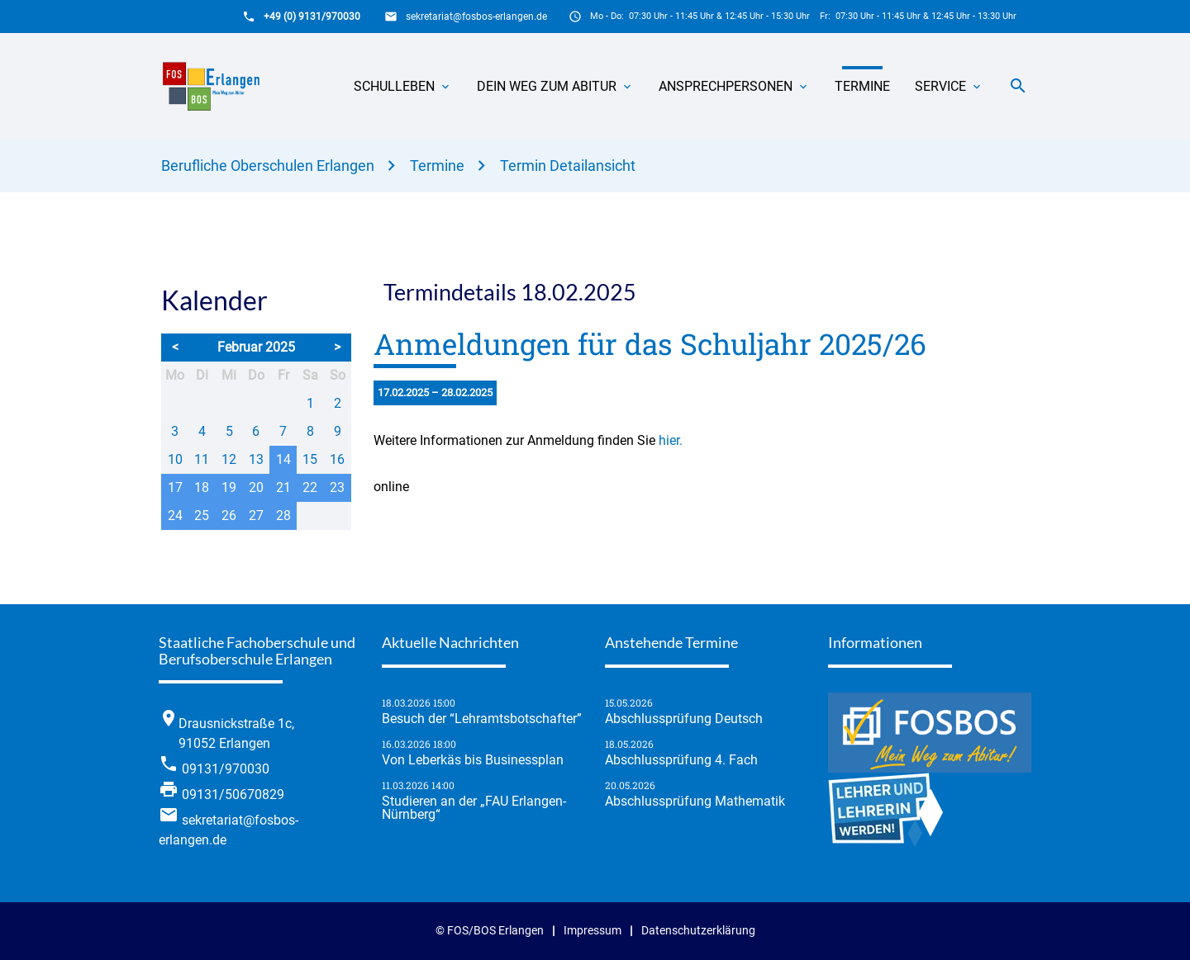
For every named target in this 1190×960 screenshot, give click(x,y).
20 (256, 487)
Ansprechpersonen (726, 86)
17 (175, 487)
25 (201, 515)
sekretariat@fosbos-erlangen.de (476, 16)
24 (175, 515)
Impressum (592, 931)
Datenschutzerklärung (698, 931)
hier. (671, 440)
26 (228, 515)
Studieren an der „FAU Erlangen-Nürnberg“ (474, 808)
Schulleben (394, 86)
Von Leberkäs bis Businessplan (473, 760)
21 (283, 487)
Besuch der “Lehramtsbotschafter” (482, 719)
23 (337, 487)
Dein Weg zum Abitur (546, 86)
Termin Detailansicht (567, 165)
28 (283, 515)
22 (309, 487)
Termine (862, 86)
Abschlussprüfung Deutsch (684, 719)
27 (256, 515)
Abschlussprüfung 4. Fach (681, 760)
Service (940, 86)
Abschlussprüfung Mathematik (695, 801)
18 (201, 487)
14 (283, 459)
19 (228, 487)
